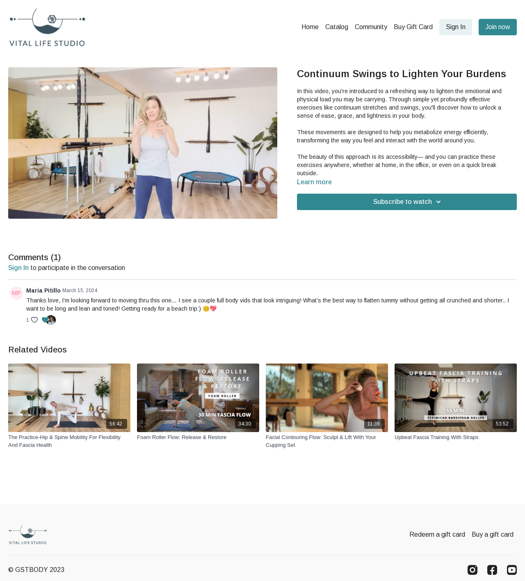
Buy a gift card (493, 534)
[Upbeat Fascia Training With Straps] (456, 437)
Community (371, 26)
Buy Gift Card (413, 26)
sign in (18, 267)
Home (310, 26)
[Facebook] (492, 570)
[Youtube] (512, 570)
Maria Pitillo (43, 290)
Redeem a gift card (437, 534)
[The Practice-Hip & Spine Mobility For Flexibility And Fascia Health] (69, 441)
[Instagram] (472, 570)
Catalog (336, 26)
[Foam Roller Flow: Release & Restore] (198, 437)
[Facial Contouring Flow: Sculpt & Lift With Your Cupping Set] (327, 441)
